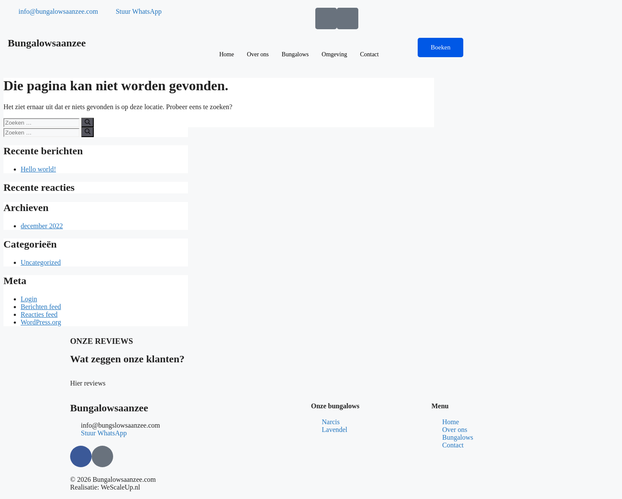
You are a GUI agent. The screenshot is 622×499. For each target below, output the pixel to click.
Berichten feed (41, 306)
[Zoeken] (87, 122)
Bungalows (295, 54)
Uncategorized (41, 262)
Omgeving (334, 54)
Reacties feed (39, 314)
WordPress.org (41, 322)
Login (29, 299)
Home (226, 54)
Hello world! (38, 169)
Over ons (258, 54)
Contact (369, 54)
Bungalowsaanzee (47, 43)
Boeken (440, 47)
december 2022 (42, 226)
